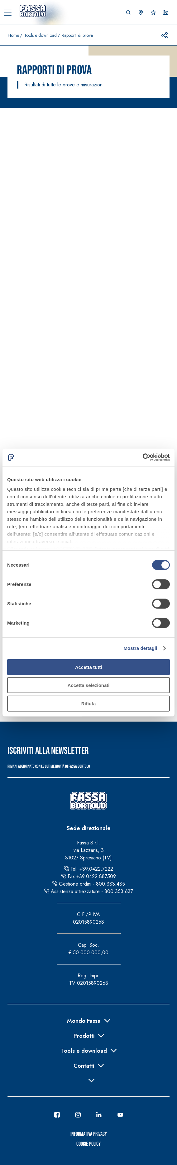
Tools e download (40, 35)
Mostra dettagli (140, 648)
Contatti (84, 1065)
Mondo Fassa (84, 1020)
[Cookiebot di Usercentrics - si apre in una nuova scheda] (142, 457)
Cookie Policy (88, 1144)
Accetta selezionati (88, 685)
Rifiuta (88, 703)
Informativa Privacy (88, 1134)
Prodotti (84, 1035)
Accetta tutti (88, 667)
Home (13, 35)
